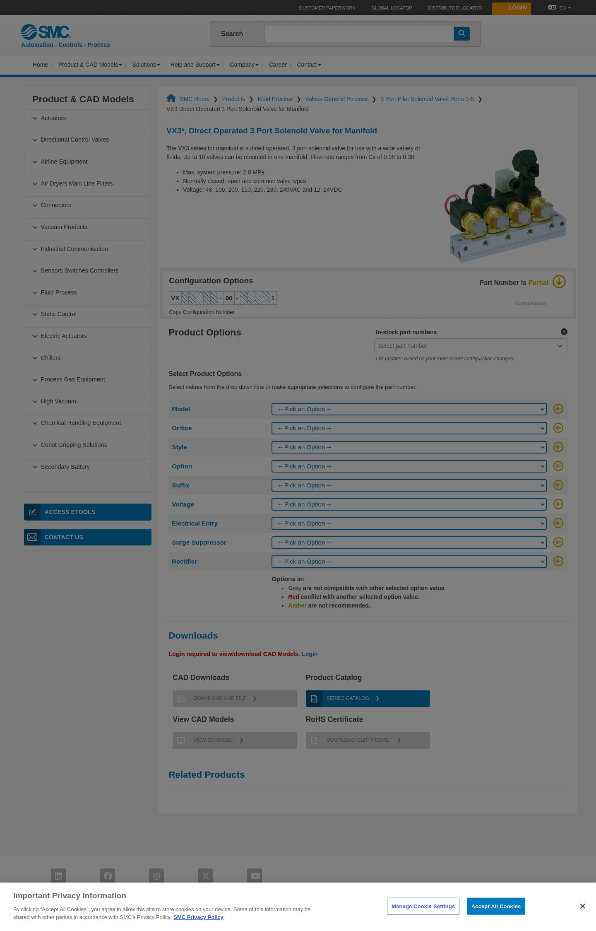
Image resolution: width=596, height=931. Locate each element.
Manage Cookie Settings (423, 915)
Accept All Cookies (496, 915)
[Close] (583, 915)
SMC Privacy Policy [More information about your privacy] (198, 927)
